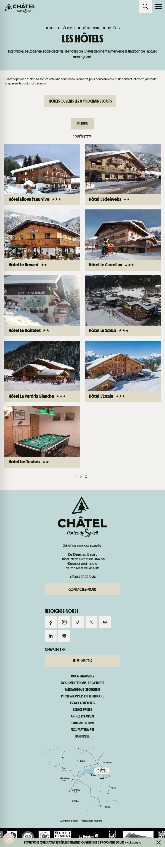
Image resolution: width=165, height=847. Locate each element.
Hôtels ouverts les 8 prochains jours (80, 101)
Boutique (82, 736)
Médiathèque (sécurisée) (82, 690)
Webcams (61, 183)
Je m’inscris (82, 660)
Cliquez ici (135, 842)
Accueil (50, 28)
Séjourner (69, 28)
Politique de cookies (91, 820)
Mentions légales (69, 820)
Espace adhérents (82, 703)
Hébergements (91, 28)
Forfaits (20, 183)
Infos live (103, 183)
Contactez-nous (82, 589)
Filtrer (82, 123)
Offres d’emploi (82, 716)
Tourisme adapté (82, 723)
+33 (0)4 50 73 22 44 (83, 577)
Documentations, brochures (82, 683)
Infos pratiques (144, 183)
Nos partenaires (82, 730)
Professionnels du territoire (82, 696)
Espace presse (82, 710)
